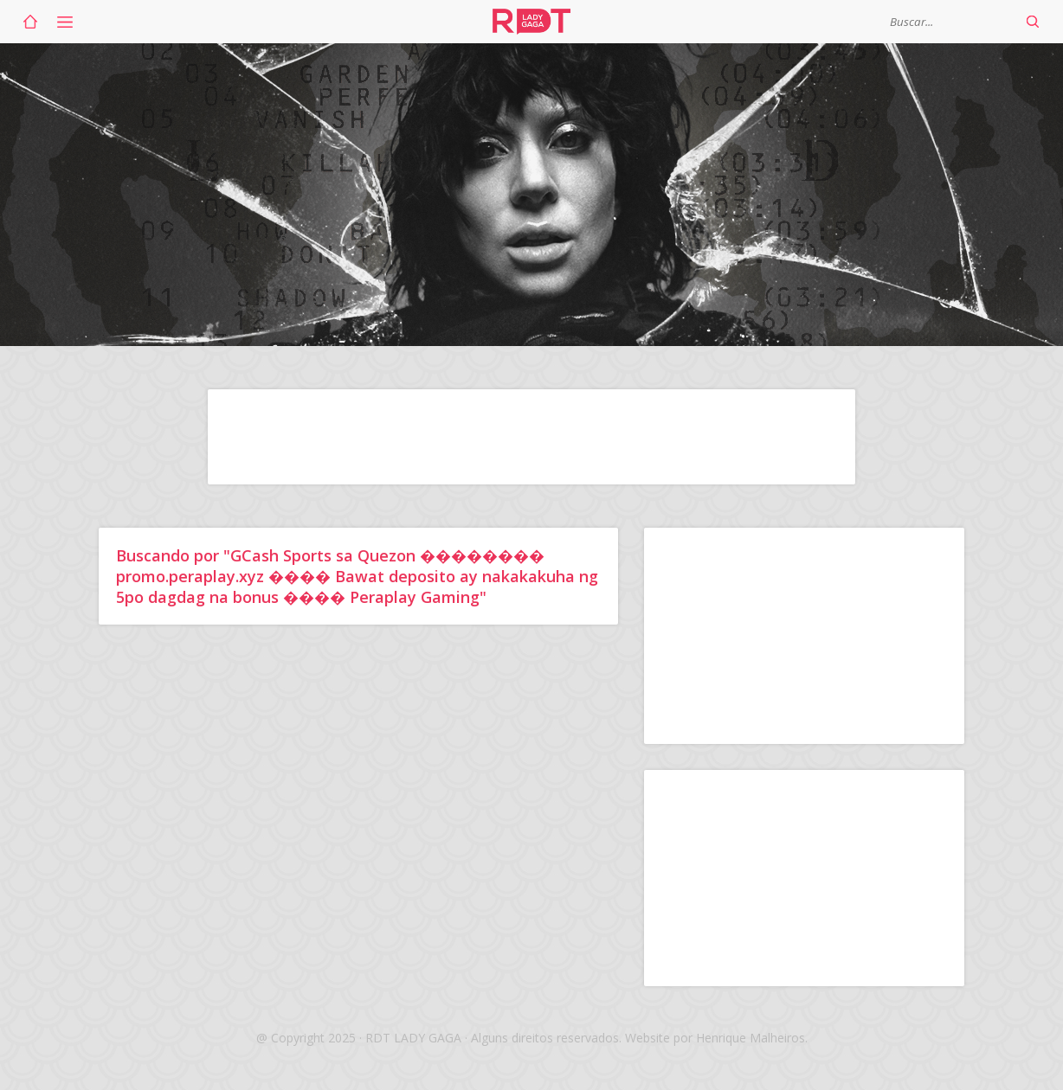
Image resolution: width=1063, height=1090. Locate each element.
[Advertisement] (531, 437)
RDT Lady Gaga (531, 22)
